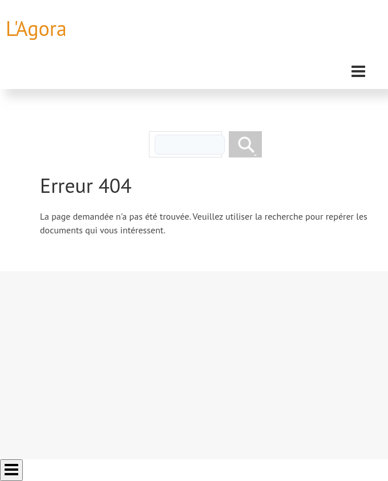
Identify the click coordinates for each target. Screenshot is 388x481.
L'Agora (36, 28)
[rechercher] (190, 145)
